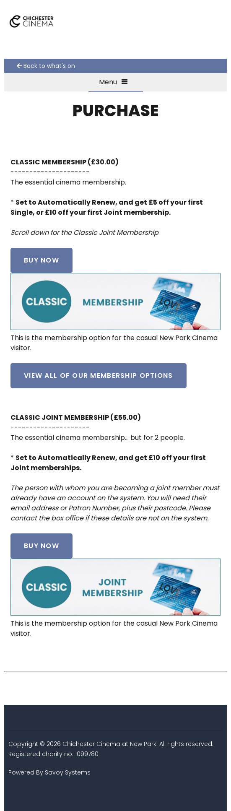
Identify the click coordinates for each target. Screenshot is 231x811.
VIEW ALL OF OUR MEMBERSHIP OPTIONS (98, 375)
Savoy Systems (68, 772)
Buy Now (41, 260)
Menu (113, 82)
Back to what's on (46, 66)
